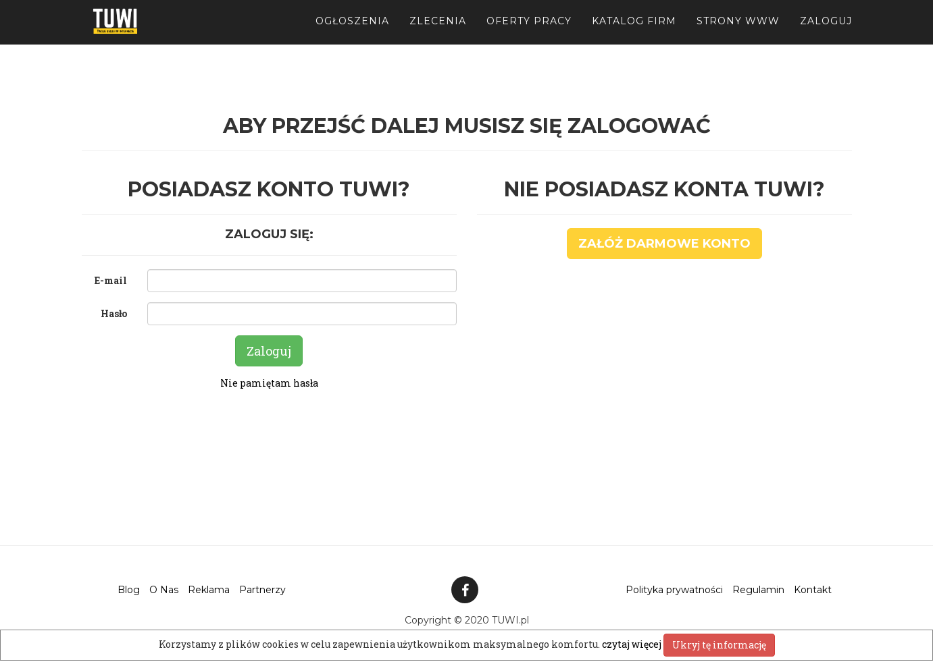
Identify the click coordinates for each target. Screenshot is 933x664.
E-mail (111, 280)
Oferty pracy (529, 34)
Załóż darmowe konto (664, 243)
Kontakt (813, 590)
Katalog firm (634, 34)
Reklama (209, 590)
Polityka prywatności (674, 590)
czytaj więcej (632, 644)
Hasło (114, 313)
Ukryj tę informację (719, 644)
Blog (129, 590)
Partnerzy (262, 590)
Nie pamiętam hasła (269, 383)
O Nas (163, 590)
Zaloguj (826, 34)
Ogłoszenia (352, 34)
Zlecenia (437, 34)
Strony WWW (738, 34)
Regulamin (758, 590)
